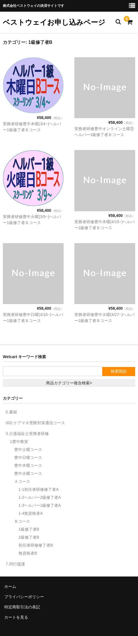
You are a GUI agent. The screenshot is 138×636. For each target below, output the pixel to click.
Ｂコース (22, 521)
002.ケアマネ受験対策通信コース (35, 422)
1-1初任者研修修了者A (38, 489)
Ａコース (22, 481)
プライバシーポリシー (24, 596)
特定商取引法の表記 (22, 607)
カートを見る (16, 617)
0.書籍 (11, 412)
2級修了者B (28, 537)
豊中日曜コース (28, 457)
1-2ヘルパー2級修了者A (39, 497)
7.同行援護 (15, 564)
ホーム (10, 586)
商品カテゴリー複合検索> (69, 383)
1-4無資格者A (30, 513)
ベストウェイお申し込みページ (54, 22)
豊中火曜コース (28, 473)
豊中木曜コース (28, 465)
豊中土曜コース (28, 449)
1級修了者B (28, 529)
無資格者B (27, 553)
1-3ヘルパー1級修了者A (39, 505)
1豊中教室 (19, 441)
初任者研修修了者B (35, 545)
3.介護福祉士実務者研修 (27, 433)
